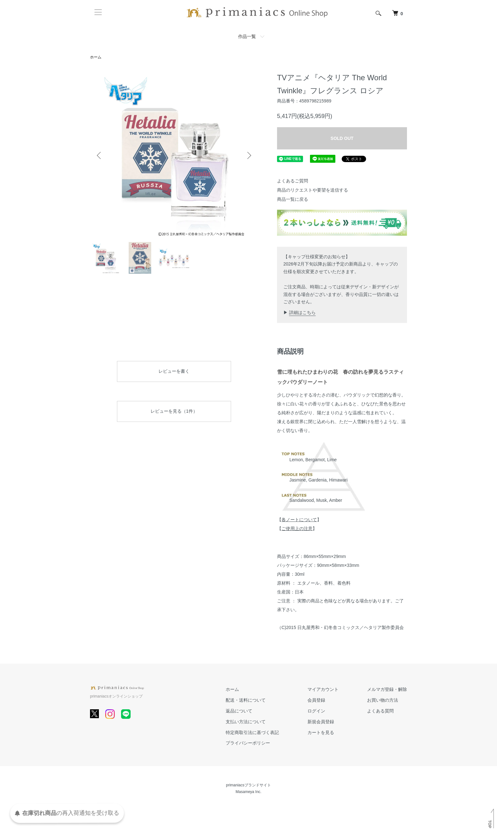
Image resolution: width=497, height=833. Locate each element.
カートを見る (320, 732)
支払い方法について (246, 721)
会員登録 (316, 700)
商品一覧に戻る (292, 199)
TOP (489, 824)
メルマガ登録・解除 (387, 689)
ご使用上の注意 (297, 528)
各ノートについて (299, 519)
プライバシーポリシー (248, 742)
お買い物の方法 (382, 700)
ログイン (316, 710)
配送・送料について (246, 700)
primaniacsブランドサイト (248, 785)
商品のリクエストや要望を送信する (312, 190)
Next (248, 155)
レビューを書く (174, 371)
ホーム (95, 57)
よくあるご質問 (292, 180)
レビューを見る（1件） (174, 411)
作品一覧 (247, 36)
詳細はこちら (302, 312)
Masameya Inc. (248, 792)
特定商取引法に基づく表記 (252, 732)
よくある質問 (380, 710)
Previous (99, 155)
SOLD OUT (342, 138)
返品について (239, 710)
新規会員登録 (320, 721)
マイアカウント (323, 689)
